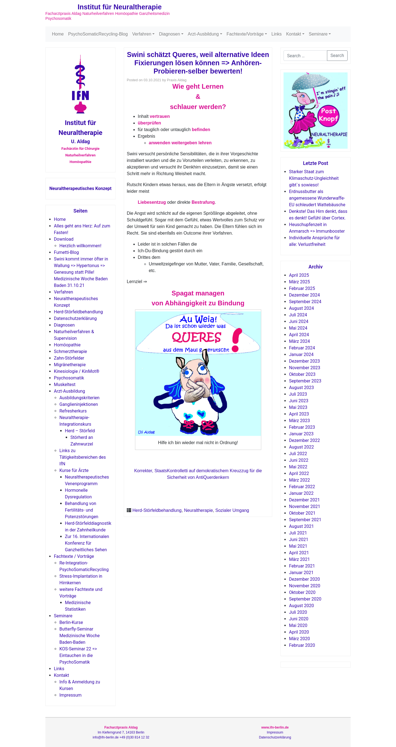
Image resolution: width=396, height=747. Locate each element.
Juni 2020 (298, 618)
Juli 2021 (298, 533)
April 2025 (299, 275)
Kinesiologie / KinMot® (76, 371)
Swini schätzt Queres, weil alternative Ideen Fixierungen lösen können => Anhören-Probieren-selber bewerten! (198, 63)
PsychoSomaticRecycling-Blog (98, 34)
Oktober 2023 (302, 374)
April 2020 (299, 632)
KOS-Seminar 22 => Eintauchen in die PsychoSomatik (78, 655)
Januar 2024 (301, 354)
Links (276, 34)
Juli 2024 (298, 314)
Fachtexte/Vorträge (245, 34)
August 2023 (301, 387)
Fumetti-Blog (66, 252)
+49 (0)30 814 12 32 (134, 737)
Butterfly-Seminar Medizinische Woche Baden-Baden (79, 635)
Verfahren (141, 34)
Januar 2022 (301, 493)
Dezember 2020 (304, 579)
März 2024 (299, 341)
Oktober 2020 (302, 592)
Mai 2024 (298, 328)
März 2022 (299, 480)
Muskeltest (65, 384)
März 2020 (299, 638)
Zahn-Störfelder (69, 358)
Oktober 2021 (302, 513)
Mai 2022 (298, 466)
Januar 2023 (301, 433)
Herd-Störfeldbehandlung (78, 311)
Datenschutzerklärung (75, 318)
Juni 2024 (298, 321)
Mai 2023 (298, 407)
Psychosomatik (69, 378)
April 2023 (299, 414)
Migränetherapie (70, 364)
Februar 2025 (302, 288)
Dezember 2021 (304, 499)
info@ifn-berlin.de (106, 737)
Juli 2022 (298, 453)
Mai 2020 (298, 625)
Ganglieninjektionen (78, 404)
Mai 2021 (298, 546)
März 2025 (299, 281)
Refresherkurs (73, 411)
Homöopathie (67, 344)
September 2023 (305, 381)
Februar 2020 (302, 645)
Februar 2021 (302, 566)
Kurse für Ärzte (74, 470)
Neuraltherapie (198, 510)
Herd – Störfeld (80, 430)
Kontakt (293, 34)
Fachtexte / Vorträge (74, 556)
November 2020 (304, 585)
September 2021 (305, 519)
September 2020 (305, 599)
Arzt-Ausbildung (203, 34)
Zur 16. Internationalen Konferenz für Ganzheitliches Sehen (87, 543)
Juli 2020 (298, 612)
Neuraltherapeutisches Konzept (80, 188)
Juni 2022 (298, 460)
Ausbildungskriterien (79, 397)
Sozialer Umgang (232, 510)
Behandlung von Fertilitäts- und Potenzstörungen (81, 510)
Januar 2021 (301, 572)
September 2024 (305, 301)
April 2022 (299, 473)
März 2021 (299, 559)
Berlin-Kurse (71, 622)
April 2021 (299, 552)
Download (63, 239)
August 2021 (301, 526)
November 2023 (304, 367)
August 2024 (301, 308)
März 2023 (299, 420)
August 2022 (301, 447)
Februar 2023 (302, 427)
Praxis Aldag (176, 80)
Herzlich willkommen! (80, 245)
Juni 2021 (298, 539)
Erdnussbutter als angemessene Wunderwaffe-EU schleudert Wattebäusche (317, 198)
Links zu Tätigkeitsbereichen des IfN (82, 457)
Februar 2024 (302, 348)
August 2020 (301, 605)
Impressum (70, 695)
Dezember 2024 (304, 295)
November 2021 (304, 506)
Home (58, 34)
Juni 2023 (298, 400)
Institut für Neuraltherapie (120, 7)
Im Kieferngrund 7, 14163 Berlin (121, 732)
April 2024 (299, 334)
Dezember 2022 (304, 440)
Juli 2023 (298, 394)
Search (337, 55)
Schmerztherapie (70, 351)
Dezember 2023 (304, 361)
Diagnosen (169, 34)
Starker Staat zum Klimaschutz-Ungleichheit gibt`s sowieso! (314, 178)
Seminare (318, 34)
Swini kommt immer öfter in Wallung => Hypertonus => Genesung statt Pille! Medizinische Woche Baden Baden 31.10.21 (81, 272)
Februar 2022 (302, 486)
